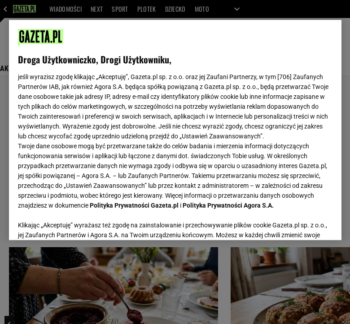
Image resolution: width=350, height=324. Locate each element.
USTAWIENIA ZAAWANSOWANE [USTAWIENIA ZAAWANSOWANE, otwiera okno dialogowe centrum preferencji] (76, 222)
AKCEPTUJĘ (302, 222)
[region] (175, 130)
